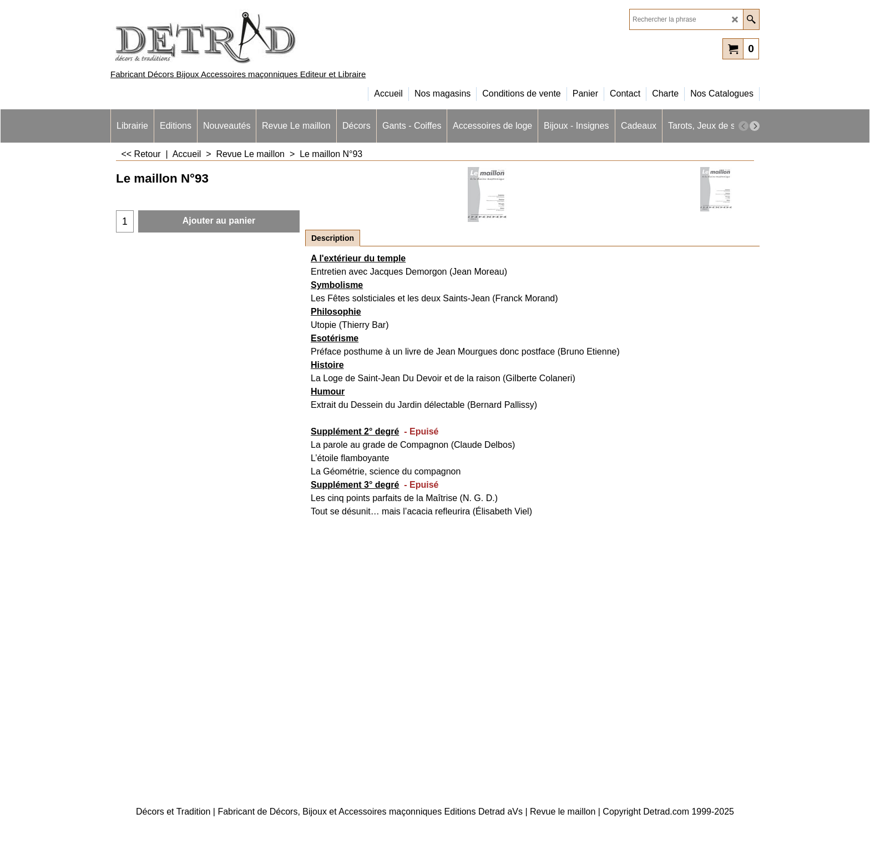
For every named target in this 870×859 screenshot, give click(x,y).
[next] (755, 126)
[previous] (743, 126)
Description (332, 238)
